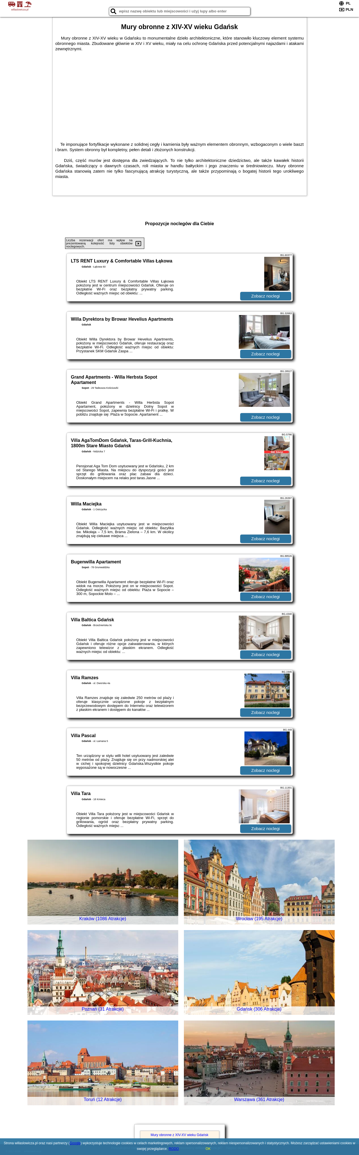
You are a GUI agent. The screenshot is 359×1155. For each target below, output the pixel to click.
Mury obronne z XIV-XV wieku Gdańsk (179, 1135)
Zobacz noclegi (265, 296)
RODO (174, 1149)
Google (75, 1143)
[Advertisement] (179, 93)
